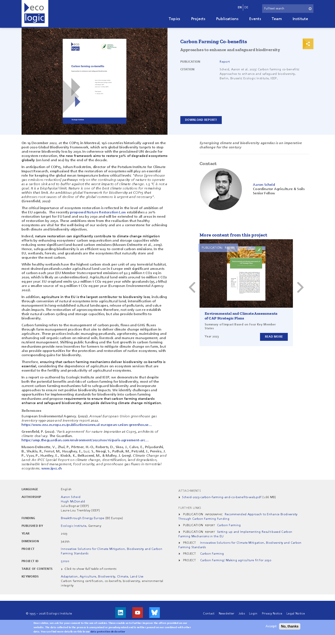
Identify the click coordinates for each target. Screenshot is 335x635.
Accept (271, 626)
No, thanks (289, 626)
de (246, 7)
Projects (198, 19)
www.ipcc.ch (51, 468)
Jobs (242, 613)
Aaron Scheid (71, 497)
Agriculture (88, 576)
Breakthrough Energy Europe (82, 518)
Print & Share (308, 43)
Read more (274, 336)
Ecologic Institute (73, 525)
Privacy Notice (272, 613)
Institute (300, 19)
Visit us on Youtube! (137, 612)
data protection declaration (108, 632)
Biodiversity (106, 576)
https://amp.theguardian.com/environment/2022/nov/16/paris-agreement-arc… (85, 440)
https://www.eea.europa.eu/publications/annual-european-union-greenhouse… (87, 425)
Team (277, 19)
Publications (227, 19)
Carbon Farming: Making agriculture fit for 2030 (235, 560)
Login (253, 613)
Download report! (201, 119)
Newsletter (226, 613)
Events (255, 19)
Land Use (137, 576)
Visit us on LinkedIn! (120, 612)
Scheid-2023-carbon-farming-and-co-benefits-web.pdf (221, 497)
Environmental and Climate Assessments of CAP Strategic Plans (241, 315)
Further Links (189, 508)
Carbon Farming (229, 525)
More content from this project (233, 235)
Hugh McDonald (73, 501)
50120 (65, 561)
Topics (174, 19)
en (240, 7)
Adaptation (69, 576)
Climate (122, 576)
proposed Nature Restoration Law (98, 212)
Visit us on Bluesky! (154, 612)
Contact (208, 613)
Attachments (189, 490)
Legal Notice (296, 613)
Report (225, 61)
